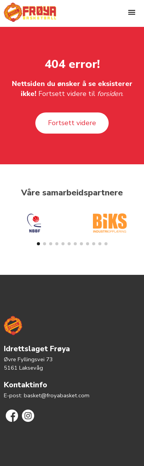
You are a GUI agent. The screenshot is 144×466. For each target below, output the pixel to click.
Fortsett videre (72, 122)
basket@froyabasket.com (56, 395)
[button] (38, 243)
